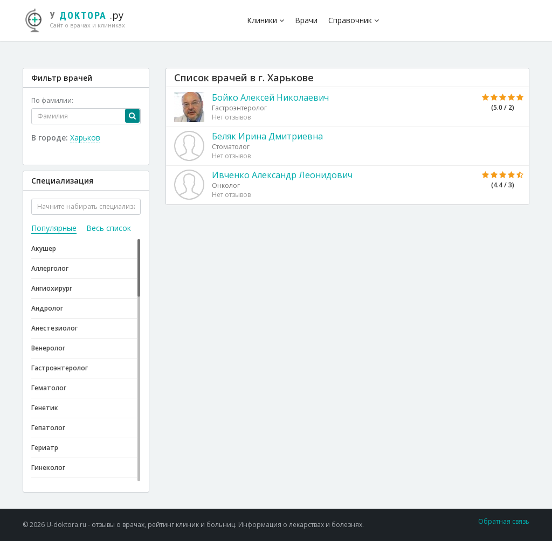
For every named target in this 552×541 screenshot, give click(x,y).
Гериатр (44, 447)
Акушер (43, 248)
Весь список (108, 228)
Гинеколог (48, 467)
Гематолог (48, 387)
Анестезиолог (54, 328)
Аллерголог (49, 268)
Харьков (85, 137)
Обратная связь (503, 521)
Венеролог (48, 348)
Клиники (265, 20)
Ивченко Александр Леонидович (282, 175)
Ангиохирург (51, 288)
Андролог (47, 308)
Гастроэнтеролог (59, 368)
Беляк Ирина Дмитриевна (267, 136)
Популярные (54, 228)
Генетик (44, 407)
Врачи (306, 20)
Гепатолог (48, 427)
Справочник (353, 20)
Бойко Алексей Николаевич (270, 97)
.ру (79, 19)
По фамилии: (52, 100)
